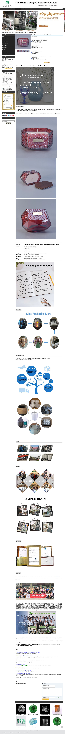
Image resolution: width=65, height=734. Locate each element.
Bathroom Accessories (6, 51)
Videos (30, 8)
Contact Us (37, 8)
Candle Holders (11, 32)
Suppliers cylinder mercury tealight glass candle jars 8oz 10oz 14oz (7, 90)
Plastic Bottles (4, 47)
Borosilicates (4, 49)
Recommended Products (6, 38)
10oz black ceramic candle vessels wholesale (7, 84)
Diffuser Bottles (5, 43)
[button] (63, 21)
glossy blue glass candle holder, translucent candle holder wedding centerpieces (7, 80)
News (24, 8)
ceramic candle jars (5, 54)
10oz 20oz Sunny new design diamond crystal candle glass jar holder (7, 86)
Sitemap (26, 732)
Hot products (4, 36)
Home (5, 8)
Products (18, 8)
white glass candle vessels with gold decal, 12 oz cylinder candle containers (7, 73)
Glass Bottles (4, 45)
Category (6, 32)
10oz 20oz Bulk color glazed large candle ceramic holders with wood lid (8, 76)
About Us (11, 8)
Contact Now (8, 68)
